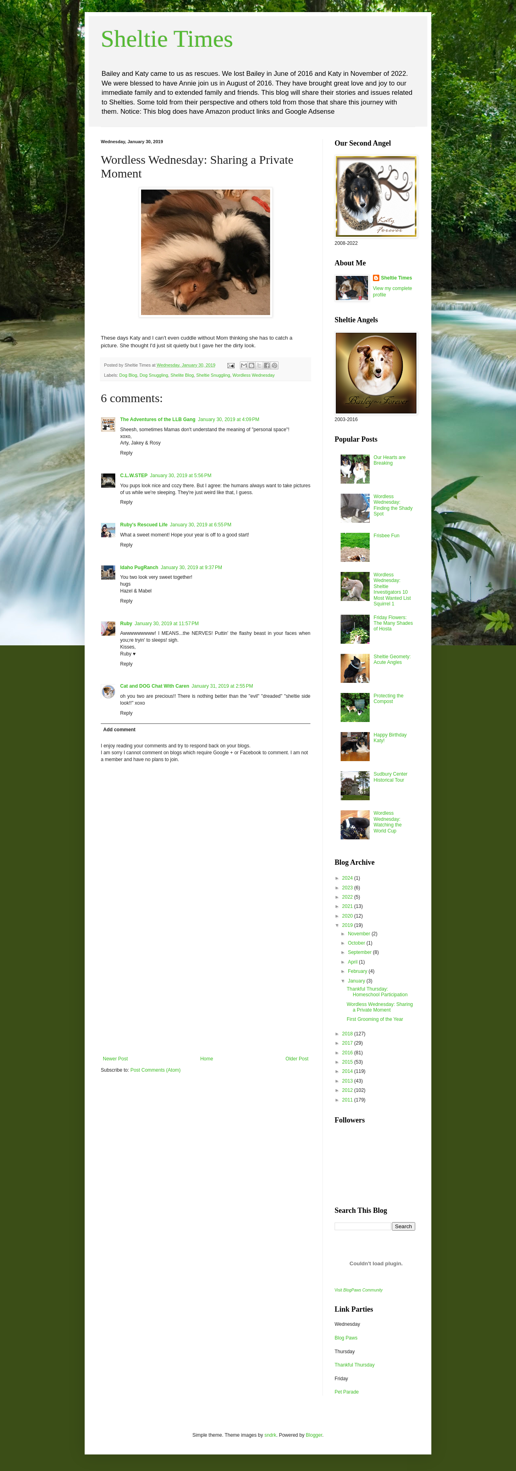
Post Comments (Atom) (155, 1070)
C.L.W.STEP (134, 475)
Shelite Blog (182, 375)
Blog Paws (346, 1338)
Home (206, 1059)
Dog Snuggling (153, 375)
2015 (348, 1062)
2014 (348, 1071)
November (360, 934)
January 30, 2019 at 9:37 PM (191, 567)
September (360, 952)
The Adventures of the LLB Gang (158, 419)
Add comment (119, 729)
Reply (126, 453)
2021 (348, 906)
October (357, 943)
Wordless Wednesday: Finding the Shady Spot (393, 505)
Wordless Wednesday (254, 375)
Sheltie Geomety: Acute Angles (392, 659)
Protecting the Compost (389, 698)
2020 (348, 916)
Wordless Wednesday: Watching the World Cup (388, 821)
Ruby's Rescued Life (144, 525)
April (353, 962)
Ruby (126, 623)
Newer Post (115, 1059)
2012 (348, 1090)
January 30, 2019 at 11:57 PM (167, 623)
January (357, 981)
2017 (348, 1043)
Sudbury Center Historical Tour (391, 776)
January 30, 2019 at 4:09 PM (228, 419)
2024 (348, 878)
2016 (348, 1053)
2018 (348, 1034)
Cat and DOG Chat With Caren (154, 686)
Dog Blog (128, 375)
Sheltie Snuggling (213, 375)
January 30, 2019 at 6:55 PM (200, 525)
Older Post (296, 1059)
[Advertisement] (205, 995)
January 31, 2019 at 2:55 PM (222, 686)
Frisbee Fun (386, 535)
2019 (348, 925)
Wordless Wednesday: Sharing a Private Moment (380, 1007)
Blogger (314, 1435)
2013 (348, 1081)
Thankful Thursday (355, 1365)
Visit (359, 1290)
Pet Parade (347, 1392)
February (358, 971)
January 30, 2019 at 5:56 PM (180, 475)
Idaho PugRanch (139, 567)
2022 (348, 897)
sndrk (270, 1435)
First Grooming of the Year (375, 1019)
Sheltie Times (167, 38)
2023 (348, 888)
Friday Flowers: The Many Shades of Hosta (393, 623)
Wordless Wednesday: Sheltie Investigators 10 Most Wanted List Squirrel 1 (392, 589)
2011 (348, 1100)
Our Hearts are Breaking (390, 460)
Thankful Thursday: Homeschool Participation (377, 991)
